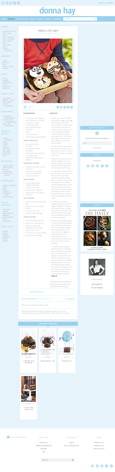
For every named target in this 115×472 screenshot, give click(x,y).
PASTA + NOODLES (9, 39)
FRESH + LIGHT (7, 227)
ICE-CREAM (6, 152)
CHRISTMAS (6, 210)
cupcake (35, 313)
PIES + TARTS (7, 45)
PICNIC (5, 219)
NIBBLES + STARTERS (9, 186)
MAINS (5, 187)
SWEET (5, 61)
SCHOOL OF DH (22, 19)
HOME (3, 19)
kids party (42, 313)
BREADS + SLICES (8, 67)
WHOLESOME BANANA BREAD (9, 117)
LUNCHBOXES (7, 172)
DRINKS (5, 68)
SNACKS (5, 231)
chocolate (61, 311)
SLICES (5, 146)
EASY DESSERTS (8, 168)
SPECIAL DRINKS (8, 197)
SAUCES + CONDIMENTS (8, 105)
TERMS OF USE (99, 443)
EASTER (5, 212)
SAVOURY (6, 63)
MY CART (109, 3)
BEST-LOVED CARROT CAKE (8, 125)
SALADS (5, 79)
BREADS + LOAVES (8, 100)
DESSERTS (6, 191)
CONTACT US (43, 443)
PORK (4, 35)
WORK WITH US (99, 446)
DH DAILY (40, 19)
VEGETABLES (7, 98)
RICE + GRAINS (7, 41)
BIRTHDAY (6, 215)
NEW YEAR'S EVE (8, 213)
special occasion (62, 313)
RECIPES (11, 19)
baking (28, 311)
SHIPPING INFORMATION (44, 446)
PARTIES (5, 170)
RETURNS (44, 449)
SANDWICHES (7, 82)
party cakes (51, 313)
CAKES (5, 142)
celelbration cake (50, 311)
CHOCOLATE (7, 154)
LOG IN (101, 3)
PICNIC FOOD (7, 86)
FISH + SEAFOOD (8, 37)
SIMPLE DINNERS (8, 166)
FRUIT (4, 156)
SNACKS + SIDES (7, 94)
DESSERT (5, 235)
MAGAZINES (57, 19)
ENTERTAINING (7, 181)
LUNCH (4, 74)
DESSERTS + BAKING (5, 132)
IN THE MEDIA (97, 288)
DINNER (4, 27)
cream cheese (27, 313)
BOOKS (48, 19)
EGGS (4, 65)
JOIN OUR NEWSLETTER (71, 446)
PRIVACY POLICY (99, 449)
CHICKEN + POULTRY (9, 31)
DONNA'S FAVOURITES (8, 139)
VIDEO (32, 19)
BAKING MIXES (7, 111)
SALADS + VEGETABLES (8, 50)
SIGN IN (71, 443)
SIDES (4, 189)
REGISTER (97, 148)
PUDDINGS (6, 148)
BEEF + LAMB (7, 33)
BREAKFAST (5, 56)
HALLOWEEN (7, 221)
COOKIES (6, 144)
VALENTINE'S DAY (8, 217)
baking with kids (37, 311)
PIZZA (4, 43)
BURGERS (6, 81)
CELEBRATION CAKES (7, 194)
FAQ (43, 452)
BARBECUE (6, 88)
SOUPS (5, 47)
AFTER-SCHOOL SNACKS (8, 174)
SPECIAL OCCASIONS (6, 203)
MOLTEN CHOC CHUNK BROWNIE (9, 121)
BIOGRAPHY (97, 284)
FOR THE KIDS (6, 161)
